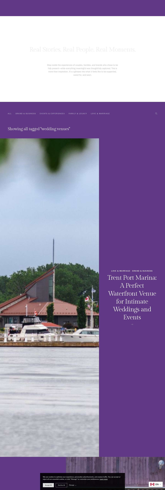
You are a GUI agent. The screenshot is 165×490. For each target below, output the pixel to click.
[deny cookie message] (61, 485)
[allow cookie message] (48, 485)
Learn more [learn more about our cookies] (104, 479)
